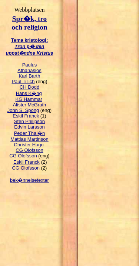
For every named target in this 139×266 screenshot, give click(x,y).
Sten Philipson (29, 121)
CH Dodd (29, 87)
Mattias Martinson (29, 139)
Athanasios (29, 70)
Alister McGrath (29, 105)
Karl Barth (29, 76)
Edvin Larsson (29, 127)
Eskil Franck (26, 116)
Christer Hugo (29, 144)
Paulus (29, 65)
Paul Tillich (22, 81)
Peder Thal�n (29, 133)
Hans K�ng (29, 93)
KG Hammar (29, 99)
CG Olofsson (29, 150)
